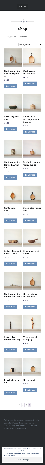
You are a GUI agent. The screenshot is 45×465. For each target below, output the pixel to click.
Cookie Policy (12, 455)
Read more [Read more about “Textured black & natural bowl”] (10, 264)
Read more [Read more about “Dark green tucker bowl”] (30, 83)
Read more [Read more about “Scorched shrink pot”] (10, 393)
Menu (23, 6)
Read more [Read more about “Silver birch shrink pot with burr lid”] (30, 132)
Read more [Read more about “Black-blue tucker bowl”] (30, 221)
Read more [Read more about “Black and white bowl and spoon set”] (10, 86)
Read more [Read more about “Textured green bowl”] (10, 129)
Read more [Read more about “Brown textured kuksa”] (30, 264)
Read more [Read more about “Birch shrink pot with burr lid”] (30, 175)
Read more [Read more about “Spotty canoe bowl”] (10, 221)
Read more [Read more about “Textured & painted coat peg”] (10, 350)
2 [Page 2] (23, 405)
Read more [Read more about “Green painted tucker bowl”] (30, 307)
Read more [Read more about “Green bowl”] (30, 390)
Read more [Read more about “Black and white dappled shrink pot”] (10, 178)
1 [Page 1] (19, 405)
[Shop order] (29, 44)
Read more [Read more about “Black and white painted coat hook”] (10, 307)
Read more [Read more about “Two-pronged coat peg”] (30, 350)
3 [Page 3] (26, 405)
